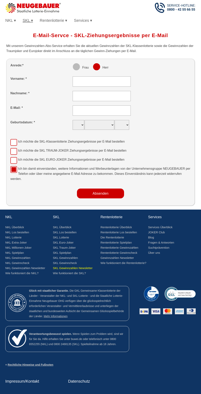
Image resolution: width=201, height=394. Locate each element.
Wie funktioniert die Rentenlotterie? (123, 263)
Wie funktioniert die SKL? (69, 273)
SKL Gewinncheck (65, 263)
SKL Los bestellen (65, 232)
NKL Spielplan (14, 252)
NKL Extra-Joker (16, 242)
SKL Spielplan (62, 252)
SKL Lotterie (61, 237)
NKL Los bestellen (17, 232)
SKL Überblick (62, 227)
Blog (151, 237)
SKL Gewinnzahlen (65, 257)
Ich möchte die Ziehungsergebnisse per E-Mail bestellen (71, 141)
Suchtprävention (158, 247)
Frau (85, 67)
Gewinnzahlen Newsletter (117, 257)
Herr (105, 67)
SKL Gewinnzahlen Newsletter (73, 268)
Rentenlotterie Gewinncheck (118, 252)
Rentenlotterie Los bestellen (118, 232)
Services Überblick (160, 227)
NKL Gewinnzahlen (17, 257)
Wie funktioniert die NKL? (21, 273)
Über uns (154, 252)
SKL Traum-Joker (64, 247)
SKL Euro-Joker (63, 242)
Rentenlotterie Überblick (116, 227)
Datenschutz (79, 381)
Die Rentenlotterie (112, 237)
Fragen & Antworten (161, 242)
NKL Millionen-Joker (18, 247)
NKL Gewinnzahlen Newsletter (25, 268)
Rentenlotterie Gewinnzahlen (119, 247)
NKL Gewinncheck (17, 263)
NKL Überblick (14, 227)
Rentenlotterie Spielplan (116, 242)
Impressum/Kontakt (22, 381)
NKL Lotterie (13, 237)
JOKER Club (156, 232)
